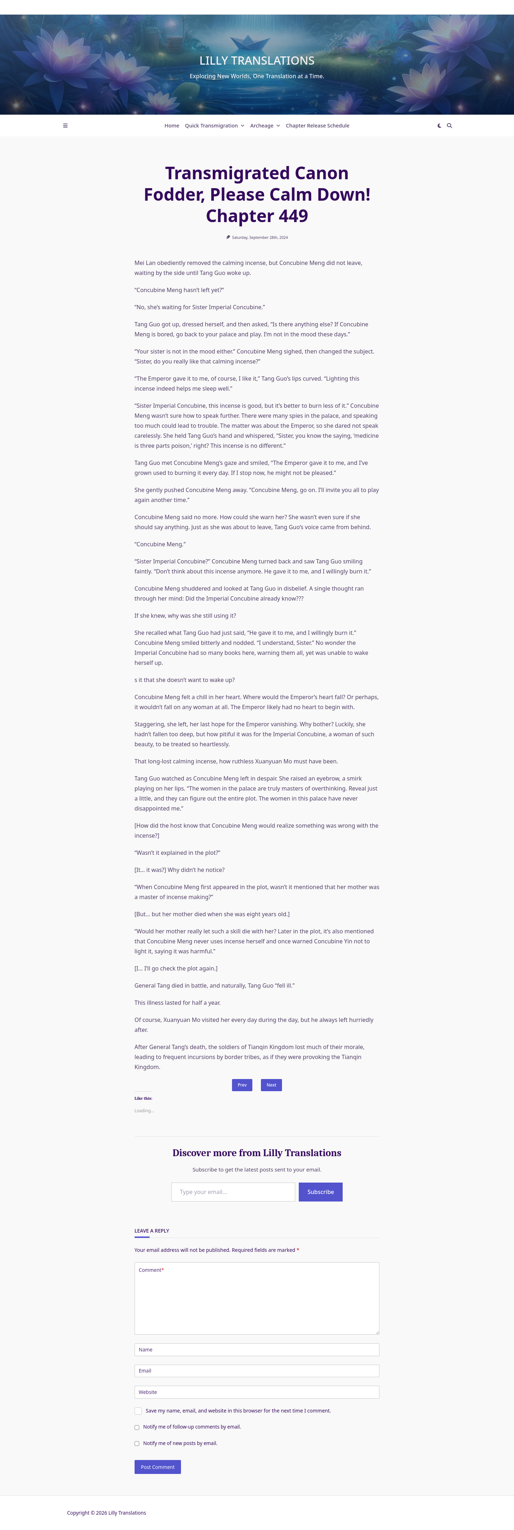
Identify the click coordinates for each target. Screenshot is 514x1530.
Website (148, 1392)
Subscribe (320, 1192)
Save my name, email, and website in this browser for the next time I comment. (238, 1410)
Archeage (265, 125)
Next (271, 1085)
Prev (242, 1085)
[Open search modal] (449, 125)
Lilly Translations (257, 60)
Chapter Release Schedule (317, 125)
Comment (151, 1270)
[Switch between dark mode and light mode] (439, 125)
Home (172, 125)
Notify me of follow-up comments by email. (192, 1426)
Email (145, 1370)
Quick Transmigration (215, 125)
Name (145, 1349)
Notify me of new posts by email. (180, 1443)
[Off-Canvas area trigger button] (65, 125)
